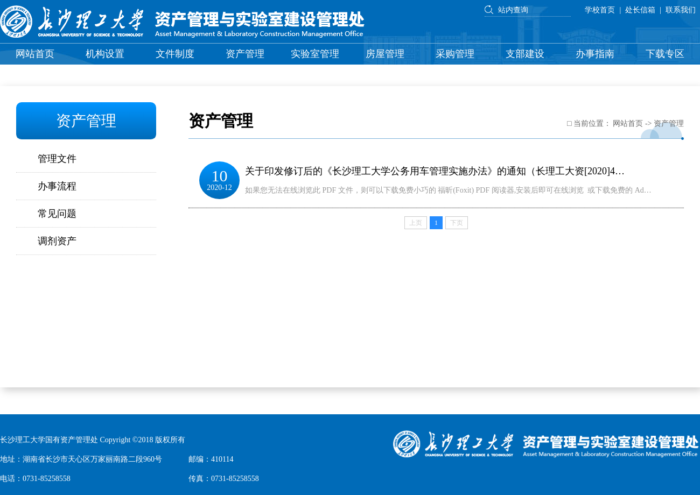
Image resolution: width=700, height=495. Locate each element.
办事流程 (57, 186)
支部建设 (525, 53)
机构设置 (105, 53)
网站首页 (35, 53)
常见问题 (57, 213)
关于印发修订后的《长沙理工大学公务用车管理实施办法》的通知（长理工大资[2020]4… (435, 171)
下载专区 (665, 53)
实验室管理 (315, 53)
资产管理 (245, 53)
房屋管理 (385, 53)
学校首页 (600, 10)
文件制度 (175, 53)
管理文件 (57, 158)
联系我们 (681, 10)
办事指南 (595, 53)
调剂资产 (57, 241)
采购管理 (455, 53)
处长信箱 (640, 10)
